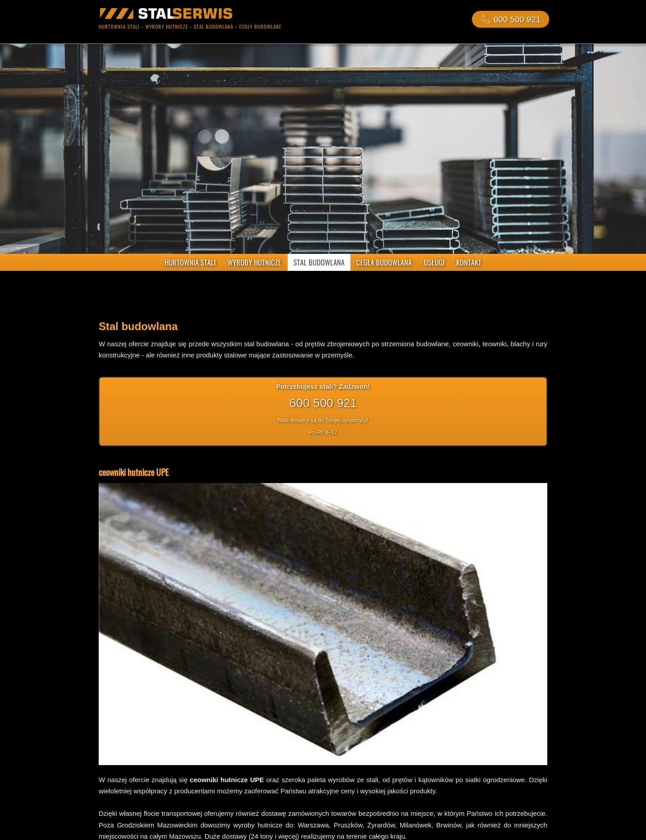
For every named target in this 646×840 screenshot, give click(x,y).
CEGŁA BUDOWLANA (384, 262)
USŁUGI (434, 262)
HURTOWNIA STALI (190, 262)
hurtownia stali (119, 26)
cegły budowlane (260, 26)
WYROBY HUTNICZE (254, 262)
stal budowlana (213, 26)
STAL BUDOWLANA (319, 262)
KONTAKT (468, 262)
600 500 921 (323, 403)
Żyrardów (381, 825)
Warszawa (313, 825)
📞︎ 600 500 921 (510, 19)
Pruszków (348, 825)
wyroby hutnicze (166, 26)
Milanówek (416, 825)
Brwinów (448, 825)
